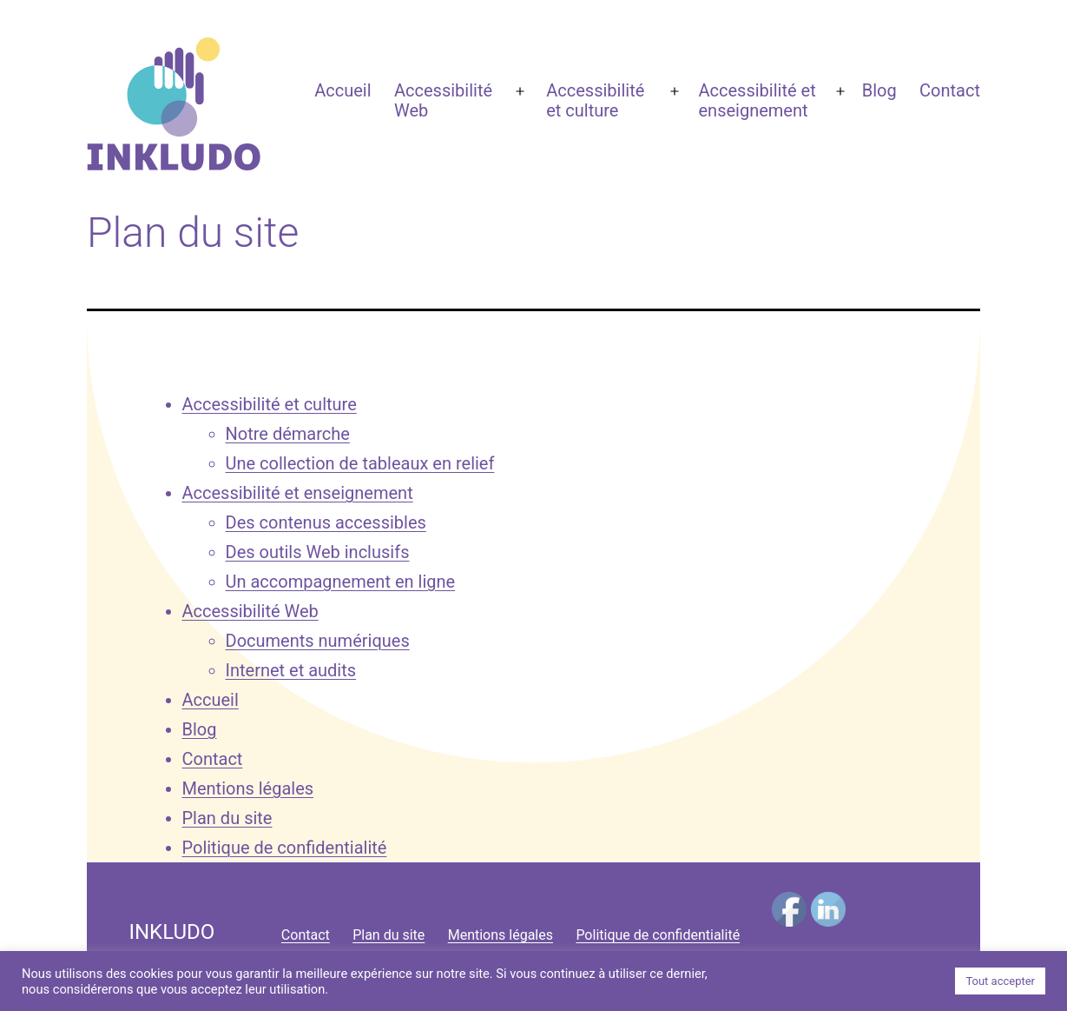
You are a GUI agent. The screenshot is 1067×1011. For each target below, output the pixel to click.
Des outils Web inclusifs (318, 552)
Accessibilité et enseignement (757, 100)
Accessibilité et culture (595, 100)
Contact (949, 90)
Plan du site (227, 818)
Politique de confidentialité (284, 847)
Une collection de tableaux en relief (360, 463)
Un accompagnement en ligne (341, 581)
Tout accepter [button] (1000, 981)
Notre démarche (288, 433)
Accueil (342, 90)
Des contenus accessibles (326, 522)
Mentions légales (248, 788)
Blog (879, 90)
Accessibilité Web (443, 100)
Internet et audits (291, 670)
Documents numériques (318, 640)
